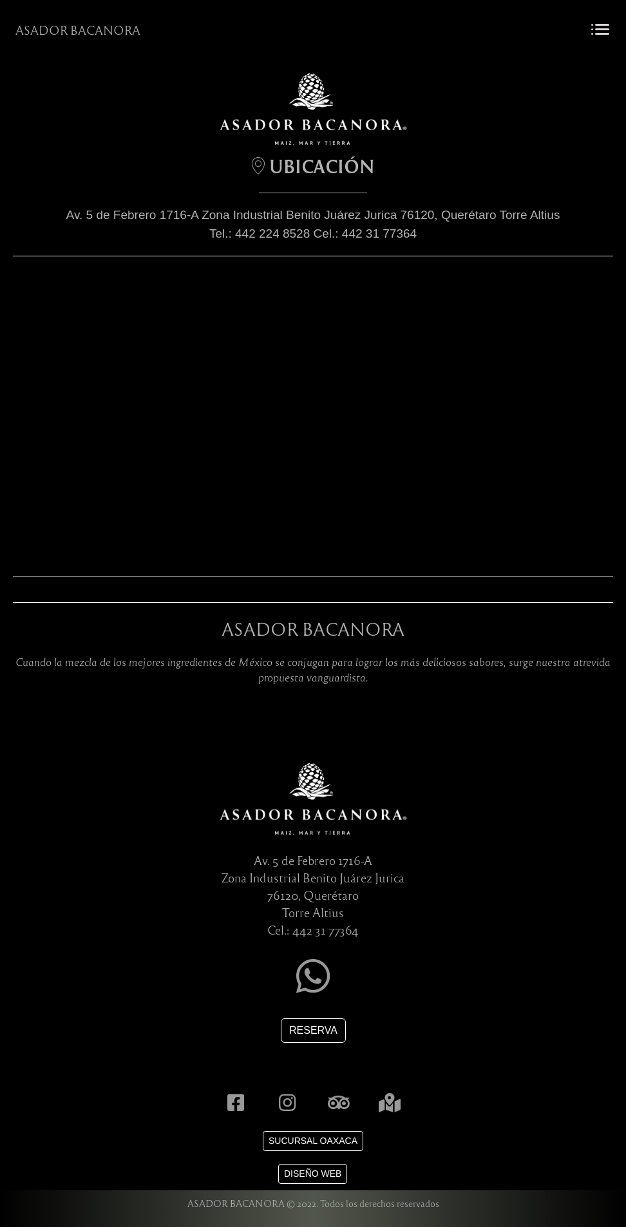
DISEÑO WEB (312, 1173)
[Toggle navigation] (600, 30)
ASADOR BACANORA (77, 30)
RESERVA (313, 1030)
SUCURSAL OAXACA (313, 1141)
